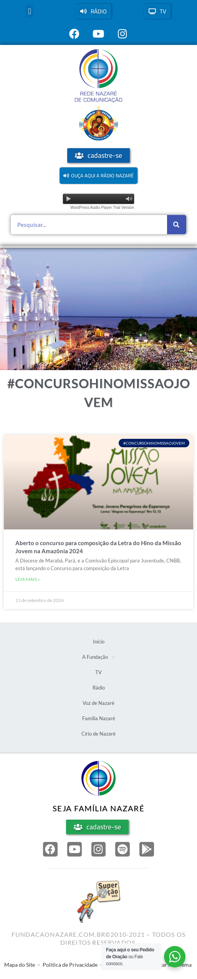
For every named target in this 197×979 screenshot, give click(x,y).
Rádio (99, 688)
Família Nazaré (98, 718)
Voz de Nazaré (98, 703)
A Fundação (98, 657)
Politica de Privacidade (70, 964)
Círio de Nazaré (98, 734)
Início (98, 641)
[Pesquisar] (176, 224)
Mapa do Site (19, 964)
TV (98, 672)
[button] (29, 11)
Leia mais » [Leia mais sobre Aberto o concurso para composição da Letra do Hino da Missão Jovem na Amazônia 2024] (27, 579)
